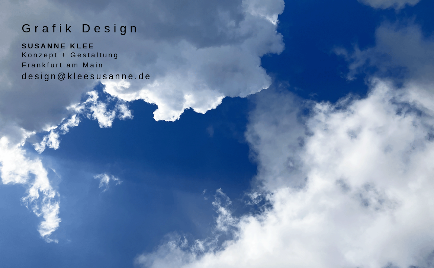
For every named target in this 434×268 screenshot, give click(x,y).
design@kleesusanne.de (86, 76)
